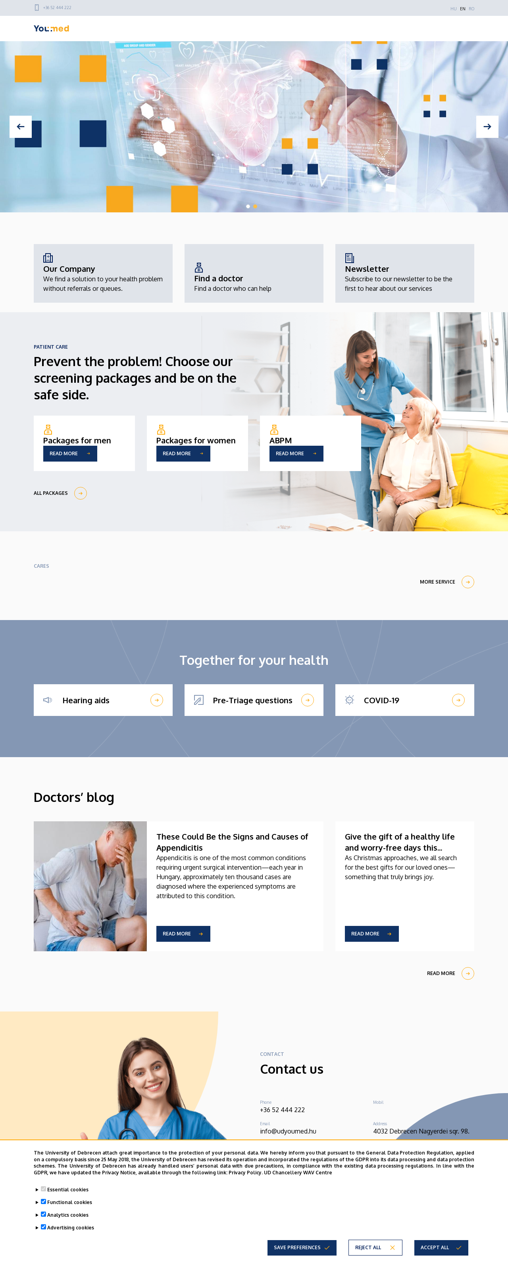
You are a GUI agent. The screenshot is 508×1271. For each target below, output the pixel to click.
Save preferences (297, 1247)
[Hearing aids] (103, 700)
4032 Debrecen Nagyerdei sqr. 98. (421, 1131)
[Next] (487, 127)
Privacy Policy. (246, 1173)
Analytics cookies (68, 1215)
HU (453, 8)
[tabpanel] (254, 126)
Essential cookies (68, 1190)
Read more (177, 934)
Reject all (368, 1247)
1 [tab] (248, 206)
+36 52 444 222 (57, 7)
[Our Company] (103, 273)
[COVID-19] (404, 700)
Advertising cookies (70, 1228)
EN (463, 8)
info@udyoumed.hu (288, 1131)
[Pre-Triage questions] (254, 700)
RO (471, 8)
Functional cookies (69, 1202)
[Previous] (21, 127)
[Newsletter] (405, 273)
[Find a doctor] (232, 278)
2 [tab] (255, 206)
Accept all (435, 1247)
